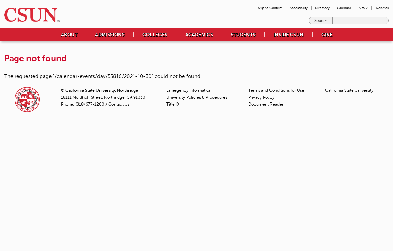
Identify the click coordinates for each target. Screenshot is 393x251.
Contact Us (118, 104)
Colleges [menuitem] (154, 34)
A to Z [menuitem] (363, 8)
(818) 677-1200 (90, 104)
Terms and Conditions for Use (276, 90)
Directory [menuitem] (322, 8)
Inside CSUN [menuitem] (288, 34)
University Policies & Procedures (196, 97)
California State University (349, 90)
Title (172, 104)
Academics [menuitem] (199, 34)
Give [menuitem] (326, 34)
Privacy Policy (261, 97)
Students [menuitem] (243, 34)
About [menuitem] (69, 34)
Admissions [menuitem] (110, 34)
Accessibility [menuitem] (299, 8)
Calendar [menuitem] (344, 8)
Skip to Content (270, 8)
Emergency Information (188, 90)
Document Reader (265, 104)
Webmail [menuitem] (382, 8)
